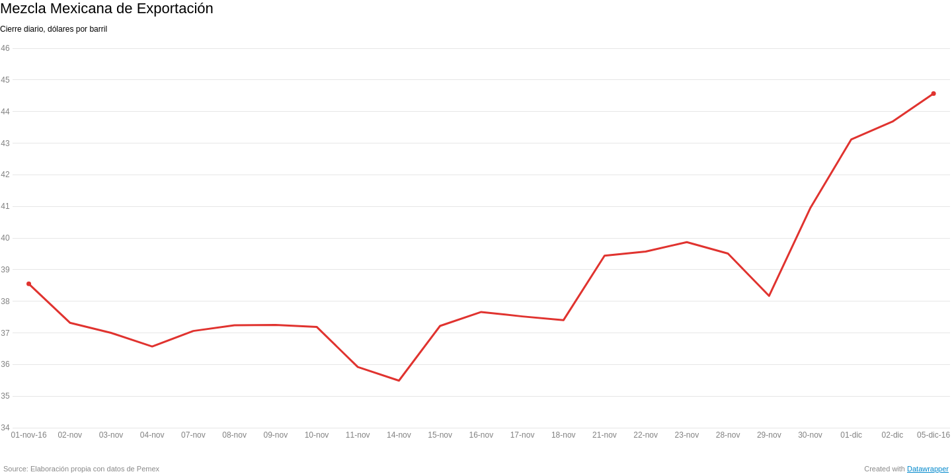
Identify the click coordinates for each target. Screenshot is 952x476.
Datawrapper (928, 469)
